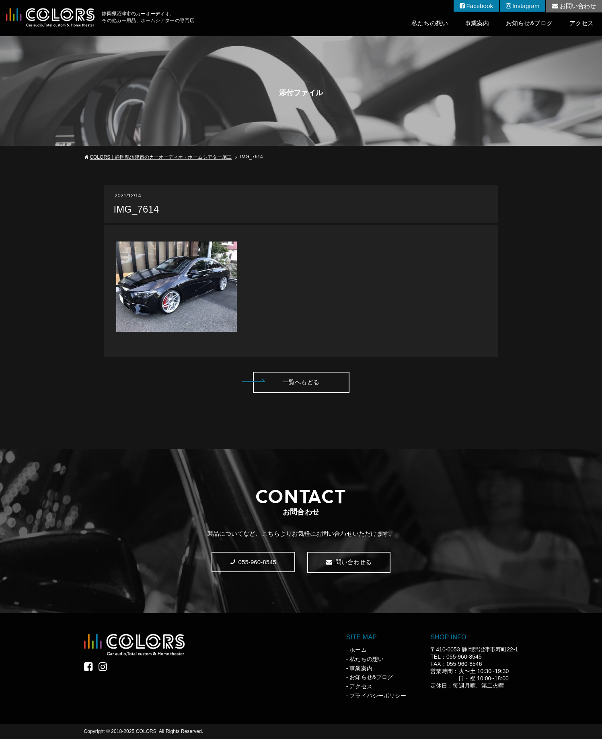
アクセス (581, 23)
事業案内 (477, 23)
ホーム (357, 650)
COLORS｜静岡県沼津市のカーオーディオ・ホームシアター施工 (161, 157)
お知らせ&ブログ (529, 23)
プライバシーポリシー (377, 695)
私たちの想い (429, 23)
